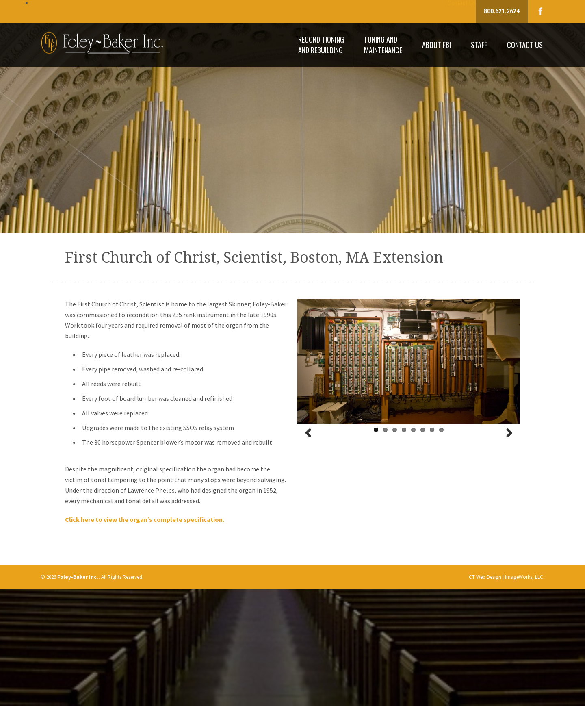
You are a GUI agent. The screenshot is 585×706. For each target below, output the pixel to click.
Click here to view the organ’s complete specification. (144, 519)
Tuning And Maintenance (383, 44)
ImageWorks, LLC (524, 576)
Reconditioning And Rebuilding (321, 44)
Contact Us (525, 44)
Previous (312, 442)
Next (505, 442)
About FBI (436, 44)
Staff (479, 44)
